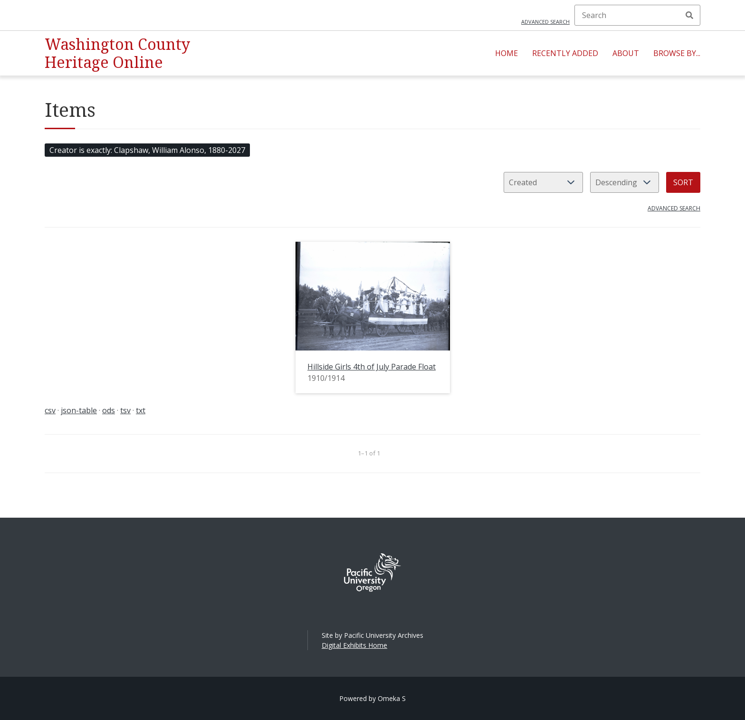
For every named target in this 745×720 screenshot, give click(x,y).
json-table (79, 410)
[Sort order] (624, 182)
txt (140, 410)
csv (50, 410)
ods (108, 410)
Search (689, 15)
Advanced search (545, 21)
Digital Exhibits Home (354, 645)
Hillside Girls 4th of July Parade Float (371, 366)
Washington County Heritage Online (117, 53)
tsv (125, 410)
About (625, 53)
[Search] (637, 15)
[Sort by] (543, 182)
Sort (683, 182)
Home (506, 53)
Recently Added (565, 53)
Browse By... (676, 53)
